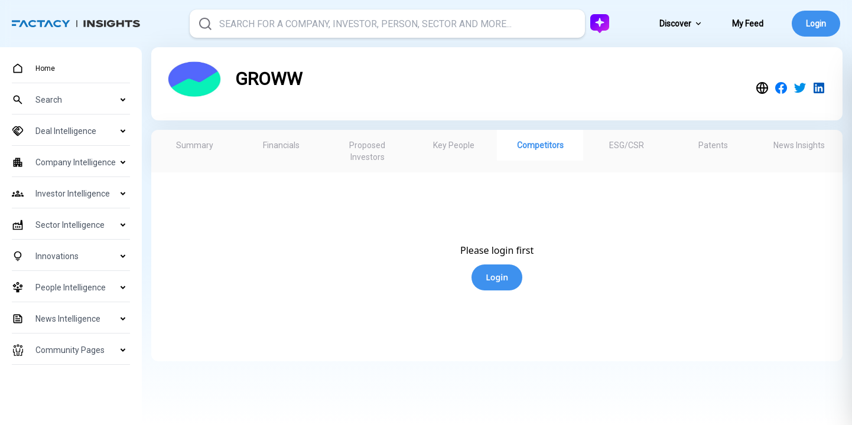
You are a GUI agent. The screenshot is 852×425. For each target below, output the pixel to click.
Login (816, 23)
